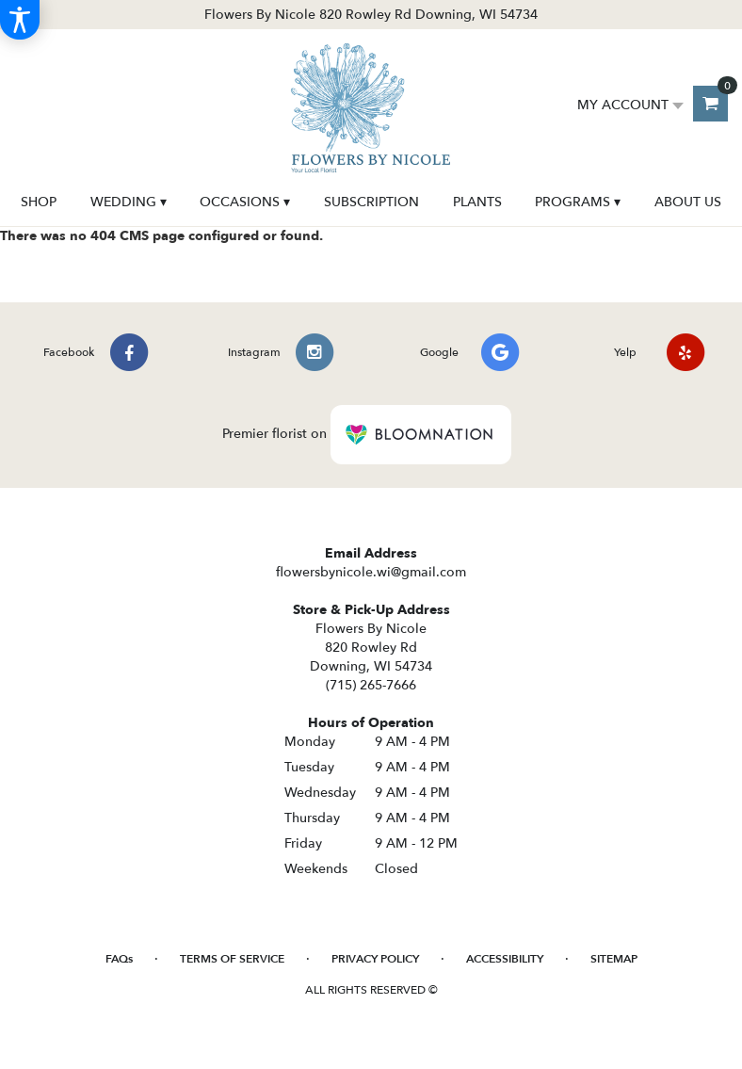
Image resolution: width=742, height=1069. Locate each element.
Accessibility (504, 958)
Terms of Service (232, 958)
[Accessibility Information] (20, 20)
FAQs (119, 958)
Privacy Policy (375, 958)
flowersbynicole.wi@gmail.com (371, 572)
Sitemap (613, 958)
